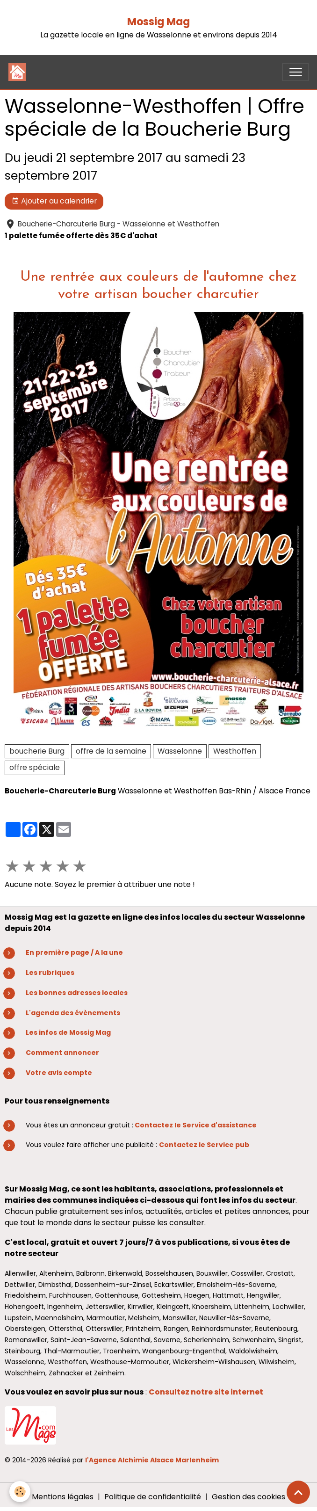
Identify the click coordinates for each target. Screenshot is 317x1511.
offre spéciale (34, 767)
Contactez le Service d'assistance (196, 1125)
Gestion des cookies (248, 1496)
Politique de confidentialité (152, 1496)
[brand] (19, 72)
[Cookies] (19, 1491)
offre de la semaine (111, 751)
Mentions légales (63, 1496)
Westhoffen (234, 751)
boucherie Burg (37, 751)
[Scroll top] (298, 1492)
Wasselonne (180, 751)
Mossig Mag (158, 22)
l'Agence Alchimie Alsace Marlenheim (152, 1460)
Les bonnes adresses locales (77, 992)
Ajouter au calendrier (54, 201)
